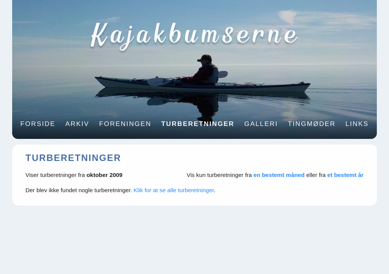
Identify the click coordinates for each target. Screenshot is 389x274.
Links (356, 123)
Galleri (261, 123)
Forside (38, 123)
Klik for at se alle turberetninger (174, 190)
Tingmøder (312, 123)
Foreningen (125, 123)
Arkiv (77, 123)
